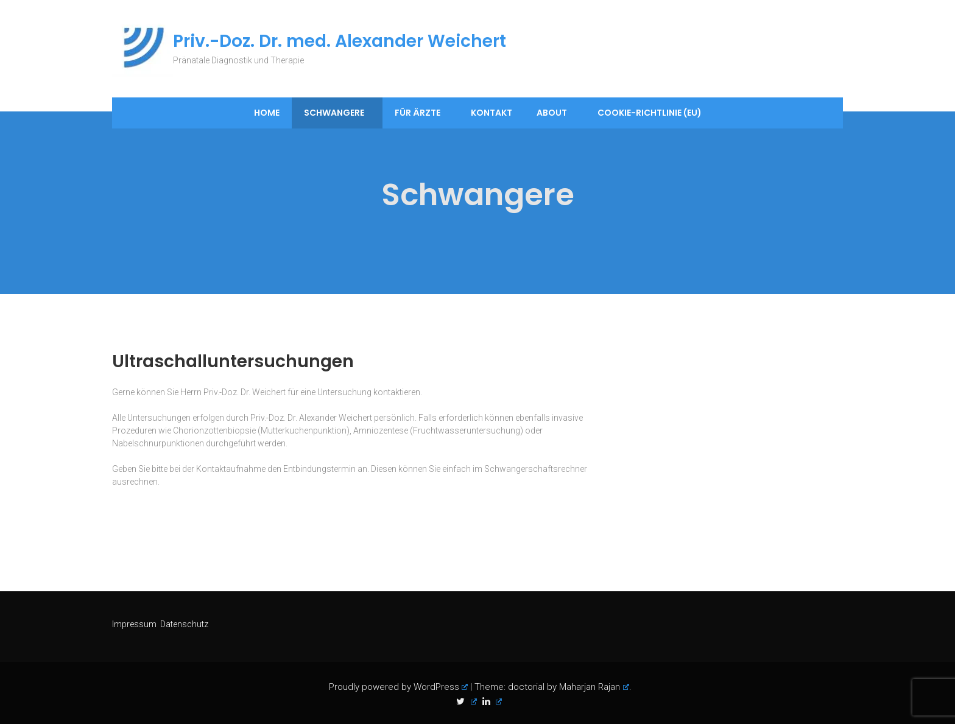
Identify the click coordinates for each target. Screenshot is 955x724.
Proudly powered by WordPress (398, 686)
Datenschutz (184, 624)
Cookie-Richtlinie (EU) (649, 113)
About (552, 113)
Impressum (135, 624)
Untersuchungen (159, 418)
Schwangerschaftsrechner (535, 469)
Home (267, 113)
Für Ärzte (417, 113)
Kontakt (491, 113)
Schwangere (334, 113)
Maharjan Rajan (594, 686)
